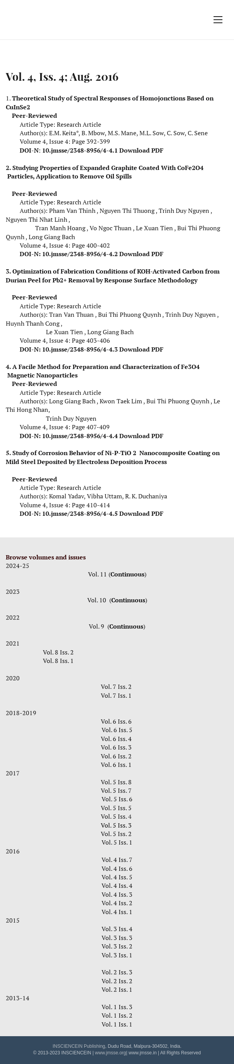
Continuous (127, 574)
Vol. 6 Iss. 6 (117, 721)
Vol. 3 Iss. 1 (117, 955)
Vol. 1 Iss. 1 (117, 1024)
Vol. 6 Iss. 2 (117, 756)
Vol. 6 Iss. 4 (116, 738)
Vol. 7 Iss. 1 (117, 695)
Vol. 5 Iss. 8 (116, 782)
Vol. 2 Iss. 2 (117, 981)
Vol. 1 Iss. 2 (117, 1015)
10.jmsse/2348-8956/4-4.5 (80, 513)
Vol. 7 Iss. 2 (116, 686)
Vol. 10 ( (99, 600)
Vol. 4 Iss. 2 (117, 903)
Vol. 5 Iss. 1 (117, 842)
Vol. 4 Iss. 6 (117, 868)
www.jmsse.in (143, 1053)
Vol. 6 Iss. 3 (116, 747)
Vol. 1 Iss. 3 (117, 1007)
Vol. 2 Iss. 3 (117, 972)
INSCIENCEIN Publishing (79, 1046)
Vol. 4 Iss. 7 (117, 859)
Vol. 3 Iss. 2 (117, 946)
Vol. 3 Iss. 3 (117, 937)
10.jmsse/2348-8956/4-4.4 (80, 436)
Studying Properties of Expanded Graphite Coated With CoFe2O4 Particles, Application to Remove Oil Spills (104, 171)
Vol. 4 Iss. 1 (117, 912)
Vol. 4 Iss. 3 (117, 894)
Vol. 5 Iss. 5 (117, 808)
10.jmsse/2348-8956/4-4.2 (80, 254)
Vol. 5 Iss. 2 (116, 833)
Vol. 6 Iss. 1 (116, 764)
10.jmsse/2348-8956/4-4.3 (80, 349)
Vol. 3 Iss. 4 (117, 929)
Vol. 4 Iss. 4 (117, 885)
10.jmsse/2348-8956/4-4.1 (80, 150)
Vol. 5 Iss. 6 (117, 799)
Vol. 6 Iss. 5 (117, 730)
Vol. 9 (97, 626)
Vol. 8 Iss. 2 (58, 652)
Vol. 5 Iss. (117, 816)
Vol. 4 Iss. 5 (117, 877)
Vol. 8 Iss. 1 (58, 660)
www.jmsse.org (110, 1053)
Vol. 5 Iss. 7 (116, 790)
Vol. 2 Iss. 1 (117, 989)
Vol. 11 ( (99, 574)
